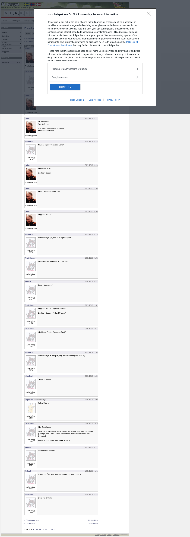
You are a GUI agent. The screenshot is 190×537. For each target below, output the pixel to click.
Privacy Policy (113, 100)
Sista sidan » (93, 523)
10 (47, 529)
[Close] (150, 15)
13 (54, 529)
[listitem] (95, 69)
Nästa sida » (93, 520)
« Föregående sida (31, 520)
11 (49, 529)
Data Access (95, 100)
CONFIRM (65, 87)
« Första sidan (29, 523)
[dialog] (95, 57)
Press (109, 535)
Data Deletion (77, 100)
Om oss (116, 535)
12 (52, 529)
